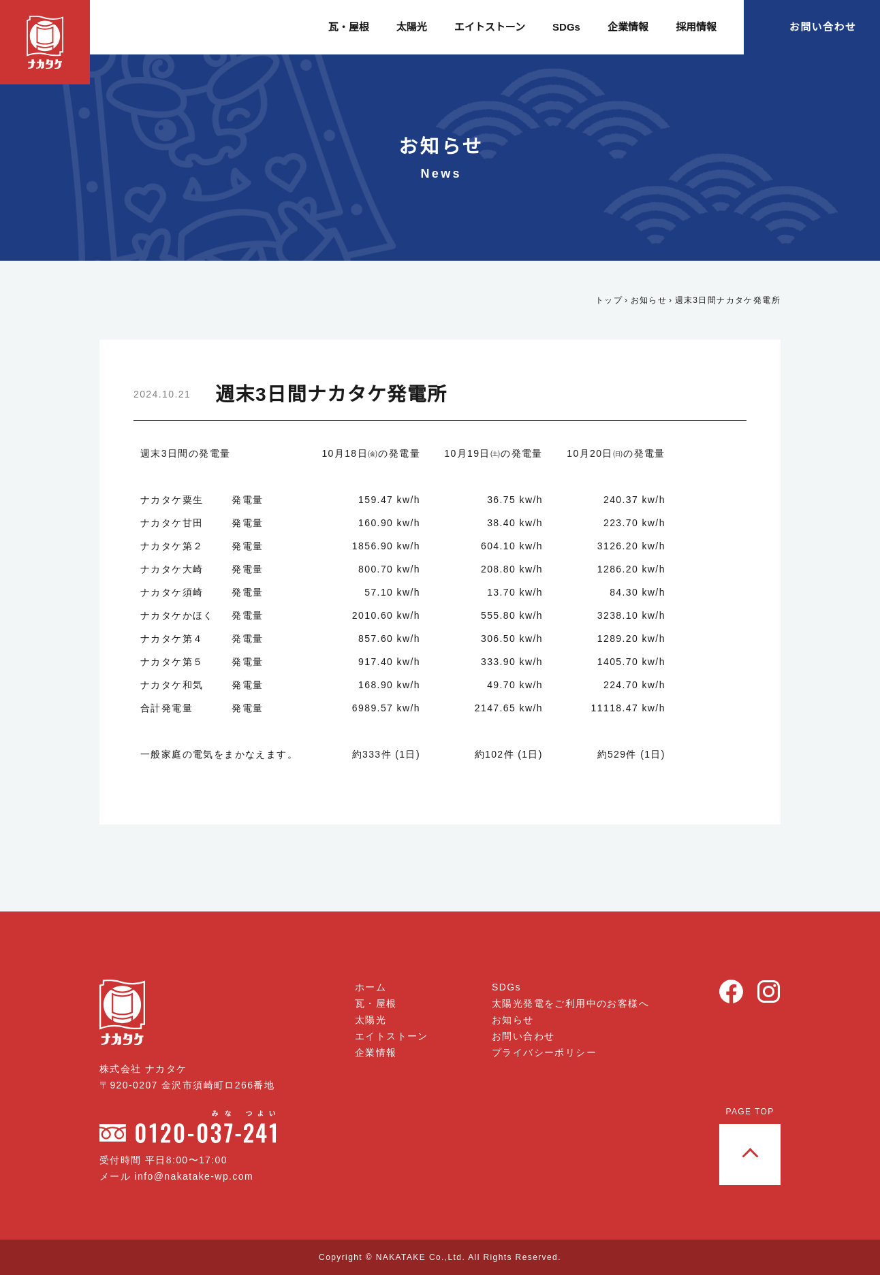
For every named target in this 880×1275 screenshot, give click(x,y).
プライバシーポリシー (544, 1052)
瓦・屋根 (350, 27)
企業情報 (628, 27)
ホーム (371, 987)
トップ (609, 300)
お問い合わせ (822, 27)
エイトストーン (491, 27)
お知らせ (648, 300)
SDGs (567, 27)
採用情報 (696, 27)
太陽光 (413, 27)
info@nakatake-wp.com (199, 1176)
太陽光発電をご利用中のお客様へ (570, 1003)
